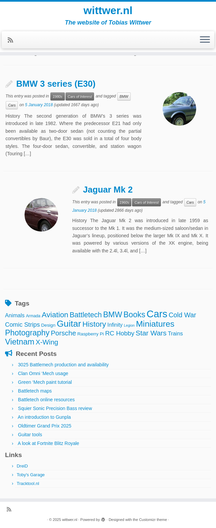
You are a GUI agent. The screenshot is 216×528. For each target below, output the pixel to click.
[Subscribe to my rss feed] (12, 40)
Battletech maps (35, 391)
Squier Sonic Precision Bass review (55, 408)
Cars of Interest (80, 96)
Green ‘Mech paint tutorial (45, 382)
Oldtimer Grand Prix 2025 (45, 426)
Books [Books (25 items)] (134, 314)
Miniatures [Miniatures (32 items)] (155, 323)
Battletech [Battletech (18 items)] (86, 315)
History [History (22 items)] (94, 324)
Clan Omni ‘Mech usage (43, 373)
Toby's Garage (31, 474)
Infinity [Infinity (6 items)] (115, 325)
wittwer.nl (108, 10)
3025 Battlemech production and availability (63, 364)
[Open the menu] (205, 40)
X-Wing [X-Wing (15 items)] (47, 342)
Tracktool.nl (28, 483)
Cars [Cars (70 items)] (156, 313)
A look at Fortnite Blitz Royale (48, 443)
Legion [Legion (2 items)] (129, 325)
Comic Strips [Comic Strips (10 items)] (22, 324)
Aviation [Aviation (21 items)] (55, 315)
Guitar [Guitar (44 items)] (69, 324)
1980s (57, 96)
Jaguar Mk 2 (108, 189)
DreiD (22, 466)
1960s (124, 202)
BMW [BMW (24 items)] (112, 314)
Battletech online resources (46, 399)
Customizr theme (153, 520)
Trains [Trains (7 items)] (175, 333)
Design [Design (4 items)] (48, 325)
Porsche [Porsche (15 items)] (63, 333)
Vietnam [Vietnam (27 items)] (19, 341)
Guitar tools (30, 434)
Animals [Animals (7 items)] (15, 315)
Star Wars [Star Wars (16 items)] (151, 333)
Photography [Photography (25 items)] (27, 332)
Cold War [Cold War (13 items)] (182, 315)
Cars (11, 105)
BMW (124, 96)
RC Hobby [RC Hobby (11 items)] (119, 333)
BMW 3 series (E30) (55, 83)
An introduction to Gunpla (44, 417)
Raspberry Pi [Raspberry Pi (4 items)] (90, 333)
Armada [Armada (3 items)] (33, 316)
